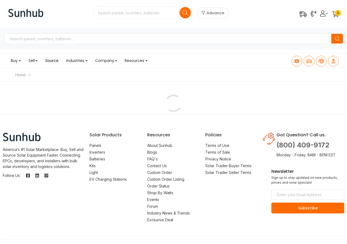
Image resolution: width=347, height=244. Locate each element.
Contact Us (157, 165)
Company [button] (104, 60)
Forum (152, 206)
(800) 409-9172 (303, 145)
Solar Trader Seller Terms (228, 172)
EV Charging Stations (108, 179)
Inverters (97, 152)
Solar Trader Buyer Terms (228, 165)
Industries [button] (75, 60)
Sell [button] (31, 60)
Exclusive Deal (160, 219)
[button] (335, 14)
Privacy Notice (218, 159)
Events (153, 199)
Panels (95, 145)
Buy (14, 60)
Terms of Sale (217, 152)
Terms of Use (217, 145)
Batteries (97, 159)
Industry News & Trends (168, 213)
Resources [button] (134, 60)
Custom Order (159, 172)
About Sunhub (159, 145)
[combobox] (136, 13)
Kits (92, 165)
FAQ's (152, 159)
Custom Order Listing (165, 179)
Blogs (152, 152)
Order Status (158, 186)
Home (20, 74)
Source (52, 60)
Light (93, 172)
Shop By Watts (160, 192)
